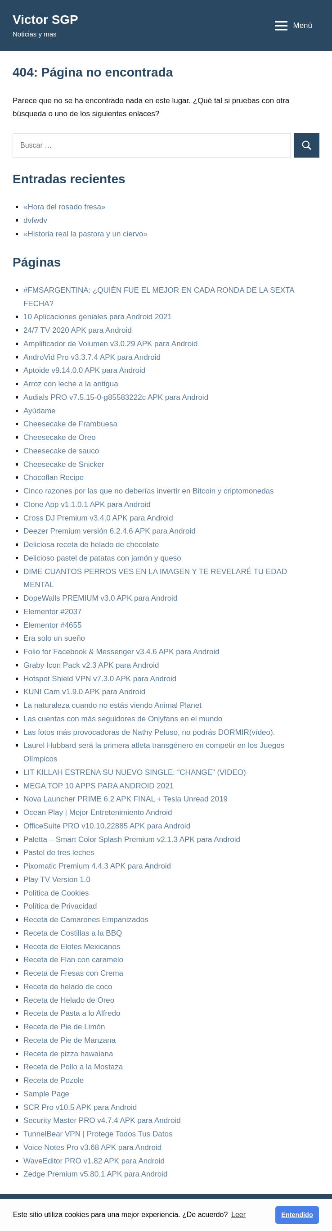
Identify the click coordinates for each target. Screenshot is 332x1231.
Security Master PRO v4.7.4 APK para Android (102, 1120)
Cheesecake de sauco (61, 451)
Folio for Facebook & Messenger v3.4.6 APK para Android (121, 651)
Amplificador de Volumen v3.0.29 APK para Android (110, 343)
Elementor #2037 (52, 611)
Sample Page (46, 1094)
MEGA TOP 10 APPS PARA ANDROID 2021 (98, 786)
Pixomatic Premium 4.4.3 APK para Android (97, 866)
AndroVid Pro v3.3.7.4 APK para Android (92, 357)
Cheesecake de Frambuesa (70, 424)
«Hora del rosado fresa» (64, 207)
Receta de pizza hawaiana (68, 1054)
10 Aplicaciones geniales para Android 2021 (97, 316)
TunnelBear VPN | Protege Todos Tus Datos (97, 1134)
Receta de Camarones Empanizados (85, 919)
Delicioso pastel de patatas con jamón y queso (102, 558)
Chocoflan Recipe (53, 477)
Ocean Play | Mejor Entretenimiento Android (97, 812)
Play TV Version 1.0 (56, 879)
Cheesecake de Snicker (63, 464)
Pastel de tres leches (58, 852)
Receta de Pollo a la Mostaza (73, 1067)
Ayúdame (39, 411)
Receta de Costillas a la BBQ (72, 933)
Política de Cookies (56, 893)
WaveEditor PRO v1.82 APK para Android (94, 1161)
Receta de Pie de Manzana (69, 1040)
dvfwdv (35, 220)
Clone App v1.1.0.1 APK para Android (87, 504)
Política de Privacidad (60, 906)
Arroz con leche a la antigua (70, 384)
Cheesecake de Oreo (59, 437)
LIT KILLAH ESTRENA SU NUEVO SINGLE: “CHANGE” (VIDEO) (134, 772)
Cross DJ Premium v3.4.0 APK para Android (98, 518)
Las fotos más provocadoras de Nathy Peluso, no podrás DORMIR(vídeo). (149, 732)
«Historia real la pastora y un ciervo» (85, 234)
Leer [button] (238, 1214)
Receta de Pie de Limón (64, 1027)
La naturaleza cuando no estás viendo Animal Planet (112, 705)
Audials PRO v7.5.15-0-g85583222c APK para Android (115, 397)
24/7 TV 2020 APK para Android (77, 330)
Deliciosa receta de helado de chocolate (91, 544)
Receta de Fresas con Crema (73, 973)
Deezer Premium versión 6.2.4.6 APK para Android (109, 531)
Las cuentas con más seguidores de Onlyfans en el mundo (122, 719)
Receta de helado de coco (67, 986)
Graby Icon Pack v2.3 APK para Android (91, 665)
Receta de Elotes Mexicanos (71, 946)
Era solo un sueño (54, 638)
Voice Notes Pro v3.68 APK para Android (92, 1147)
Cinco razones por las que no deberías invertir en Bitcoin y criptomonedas (148, 491)
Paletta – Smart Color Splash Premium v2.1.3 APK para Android (131, 839)
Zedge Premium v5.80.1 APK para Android (95, 1174)
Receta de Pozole (53, 1080)
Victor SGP (45, 20)
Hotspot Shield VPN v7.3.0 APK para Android (99, 678)
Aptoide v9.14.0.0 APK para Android (84, 370)
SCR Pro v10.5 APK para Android (80, 1107)
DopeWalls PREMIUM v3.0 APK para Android (100, 598)
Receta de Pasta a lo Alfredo (71, 1013)
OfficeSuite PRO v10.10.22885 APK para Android (106, 826)
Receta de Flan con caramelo (73, 959)
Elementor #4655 (52, 625)
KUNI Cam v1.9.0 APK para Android (84, 692)
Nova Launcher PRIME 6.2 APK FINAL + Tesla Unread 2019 (125, 799)
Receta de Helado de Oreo (68, 1000)
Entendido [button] (297, 1214)
